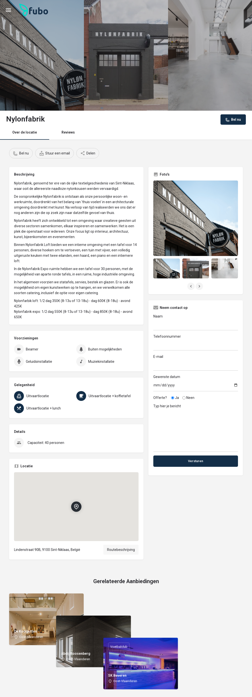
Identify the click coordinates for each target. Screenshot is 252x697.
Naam (195, 322)
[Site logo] (34, 10)
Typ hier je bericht (195, 426)
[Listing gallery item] (166, 268)
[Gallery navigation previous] (191, 286)
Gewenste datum (195, 383)
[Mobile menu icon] (8, 10)
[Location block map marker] (76, 506)
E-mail (195, 363)
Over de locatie (24, 132)
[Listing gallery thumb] (195, 218)
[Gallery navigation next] (200, 286)
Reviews (68, 132)
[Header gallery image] (42, 55)
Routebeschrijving (121, 550)
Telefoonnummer (195, 342)
